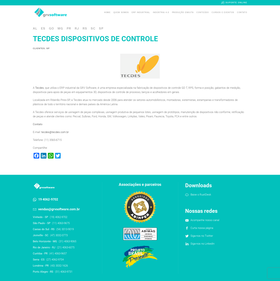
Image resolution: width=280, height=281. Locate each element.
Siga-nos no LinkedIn (202, 243)
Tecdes (39, 87)
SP (101, 28)
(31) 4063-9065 (67, 241)
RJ (77, 28)
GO (51, 28)
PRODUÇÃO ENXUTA (183, 12)
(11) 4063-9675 (61, 223)
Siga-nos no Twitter (202, 235)
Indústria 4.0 (161, 12)
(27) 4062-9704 (55, 259)
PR (69, 28)
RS (84, 28)
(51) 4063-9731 (63, 271)
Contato (242, 12)
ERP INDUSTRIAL (141, 12)
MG (60, 28)
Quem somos (121, 12)
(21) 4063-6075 (65, 247)
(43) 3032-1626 (59, 265)
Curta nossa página (202, 228)
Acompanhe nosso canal (205, 220)
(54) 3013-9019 (65, 229)
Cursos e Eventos (223, 12)
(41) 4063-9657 (58, 253)
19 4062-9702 (48, 199)
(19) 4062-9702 (58, 217)
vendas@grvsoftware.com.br (59, 209)
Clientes (39, 48)
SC (93, 28)
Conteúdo (202, 12)
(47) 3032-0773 (59, 235)
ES (43, 28)
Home (107, 12)
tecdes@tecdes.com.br (55, 132)
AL (35, 28)
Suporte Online (236, 2)
